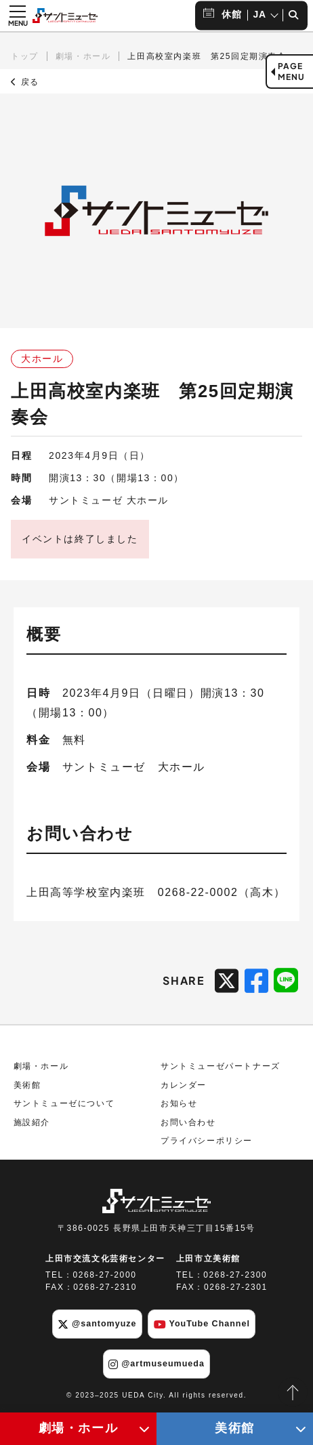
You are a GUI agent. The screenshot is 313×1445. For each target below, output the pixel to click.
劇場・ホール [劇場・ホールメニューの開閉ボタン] (79, 1428)
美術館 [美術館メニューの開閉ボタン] (235, 1428)
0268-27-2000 (105, 1275)
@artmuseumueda (156, 1364)
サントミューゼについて (64, 1103)
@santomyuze (97, 1324)
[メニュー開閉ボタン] (17, 15)
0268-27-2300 (235, 1275)
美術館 (27, 1085)
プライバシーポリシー (207, 1140)
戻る (25, 82)
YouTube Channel (202, 1324)
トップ (25, 56)
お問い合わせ (188, 1122)
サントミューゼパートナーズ (220, 1066)
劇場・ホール (83, 56)
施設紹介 (32, 1122)
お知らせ (179, 1103)
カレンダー (184, 1085)
